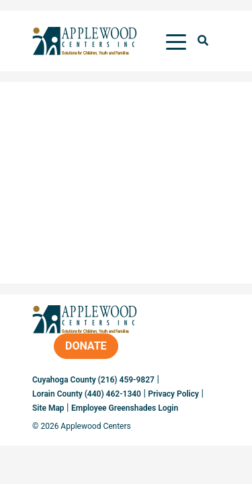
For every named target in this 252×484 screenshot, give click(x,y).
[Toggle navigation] (176, 41)
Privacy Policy (173, 394)
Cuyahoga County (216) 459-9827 (93, 380)
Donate (86, 345)
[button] (203, 41)
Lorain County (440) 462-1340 (86, 394)
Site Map (48, 408)
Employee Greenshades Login (124, 408)
